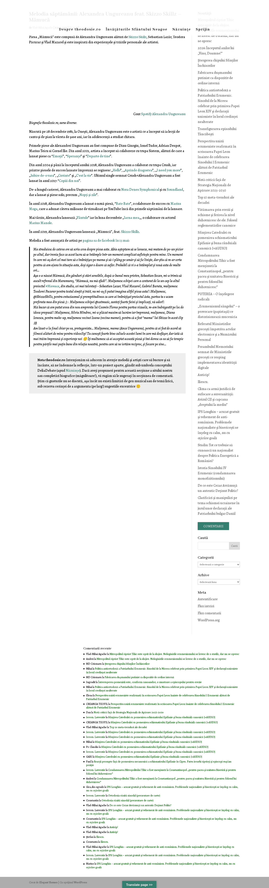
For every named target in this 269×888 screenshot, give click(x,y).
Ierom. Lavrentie (95, 717)
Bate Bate (123, 203)
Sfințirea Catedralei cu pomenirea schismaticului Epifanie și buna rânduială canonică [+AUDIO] (161, 717)
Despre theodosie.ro (80, 30)
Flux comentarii (209, 613)
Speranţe (74, 156)
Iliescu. (203, 381)
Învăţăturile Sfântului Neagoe (136, 30)
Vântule (82, 217)
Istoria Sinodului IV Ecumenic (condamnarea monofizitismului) (216, 473)
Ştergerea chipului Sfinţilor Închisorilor (127, 664)
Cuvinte (64, 175)
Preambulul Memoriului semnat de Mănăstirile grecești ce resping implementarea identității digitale (217, 357)
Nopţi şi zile (87, 194)
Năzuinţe (181, 30)
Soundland (175, 189)
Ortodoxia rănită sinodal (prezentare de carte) (134, 795)
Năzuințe (73, 370)
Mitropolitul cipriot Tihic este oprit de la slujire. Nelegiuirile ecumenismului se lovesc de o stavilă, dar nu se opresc (174, 654)
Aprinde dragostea (138, 170)
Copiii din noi (69, 180)
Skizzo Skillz (137, 37)
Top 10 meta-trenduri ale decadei (128, 727)
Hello (116, 170)
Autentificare (208, 599)
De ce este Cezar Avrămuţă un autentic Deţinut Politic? (140, 805)
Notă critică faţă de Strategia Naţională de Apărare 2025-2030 (214, 185)
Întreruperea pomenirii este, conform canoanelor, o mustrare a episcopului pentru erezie (150, 682)
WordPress (80, 882)
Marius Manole (40, 223)
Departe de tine (98, 156)
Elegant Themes (48, 882)
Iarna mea (131, 217)
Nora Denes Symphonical (140, 189)
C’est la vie (83, 175)
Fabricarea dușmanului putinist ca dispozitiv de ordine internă (215, 78)
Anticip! (204, 374)
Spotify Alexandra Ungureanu (163, 114)
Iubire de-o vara (42, 175)
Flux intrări (206, 606)
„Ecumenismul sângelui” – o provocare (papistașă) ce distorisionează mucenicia (219, 311)
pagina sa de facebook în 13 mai (106, 240)
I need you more (168, 170)
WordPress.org (209, 620)
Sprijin (203, 30)
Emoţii (58, 156)
